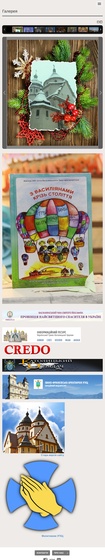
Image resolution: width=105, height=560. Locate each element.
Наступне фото (100, 93)
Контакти (42, 553)
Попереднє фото (4, 93)
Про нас (59, 553)
